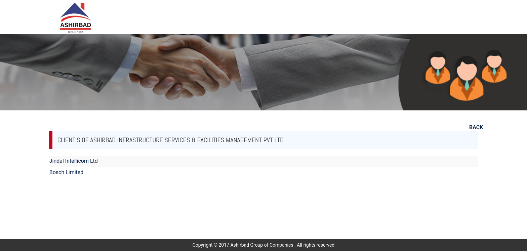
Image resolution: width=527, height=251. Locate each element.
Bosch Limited (66, 172)
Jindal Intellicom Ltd (73, 161)
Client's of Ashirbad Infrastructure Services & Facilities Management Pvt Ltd (170, 140)
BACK (476, 127)
